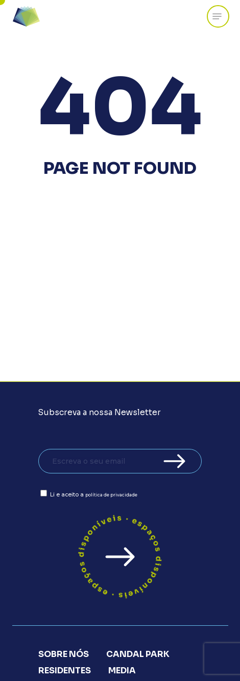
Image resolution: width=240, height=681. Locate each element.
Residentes (64, 670)
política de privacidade (111, 494)
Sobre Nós (63, 654)
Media (122, 670)
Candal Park (138, 654)
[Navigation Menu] (217, 16)
